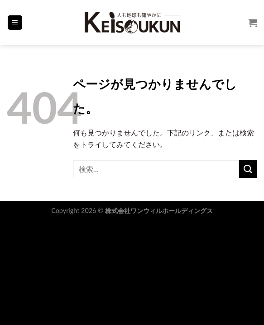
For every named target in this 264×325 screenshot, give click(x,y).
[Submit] (248, 169)
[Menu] (15, 22)
